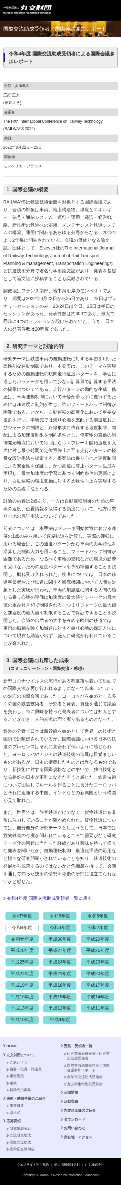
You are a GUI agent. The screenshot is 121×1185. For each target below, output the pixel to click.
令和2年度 (97, 927)
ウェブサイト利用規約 (33, 1164)
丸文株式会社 (94, 1164)
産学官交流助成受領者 (85, 1077)
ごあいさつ (18, 1062)
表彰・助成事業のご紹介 (25, 1098)
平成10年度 (22, 1019)
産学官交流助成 (22, 1149)
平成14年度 (97, 996)
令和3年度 (60, 927)
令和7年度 (22, 915)
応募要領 (13, 1121)
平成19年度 (22, 985)
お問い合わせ (74, 1128)
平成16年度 (22, 996)
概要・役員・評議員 (26, 1069)
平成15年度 (60, 996)
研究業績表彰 (20, 1128)
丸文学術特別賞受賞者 (85, 1084)
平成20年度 (97, 973)
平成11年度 (97, 1008)
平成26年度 (97, 950)
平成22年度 (22, 973)
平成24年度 (60, 961)
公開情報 (71, 1092)
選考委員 (17, 1076)
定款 (13, 1083)
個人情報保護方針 (67, 1164)
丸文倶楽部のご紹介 (80, 1110)
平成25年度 (22, 961)
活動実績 (71, 1101)
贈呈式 (15, 1112)
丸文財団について (20, 1055)
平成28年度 (22, 950)
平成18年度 (60, 985)
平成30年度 (60, 939)
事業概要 (17, 1105)
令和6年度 (60, 915)
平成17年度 (97, 985)
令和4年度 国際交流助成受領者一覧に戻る (49, 898)
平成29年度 (97, 939)
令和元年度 (22, 939)
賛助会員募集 (20, 1090)
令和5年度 (97, 915)
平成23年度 (97, 961)
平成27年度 (60, 950)
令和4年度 (22, 927)
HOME (11, 1046)
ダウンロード (74, 1119)
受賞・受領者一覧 (78, 1046)
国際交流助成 (20, 1142)
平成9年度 (60, 1019)
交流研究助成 (20, 1135)
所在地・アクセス (78, 1137)
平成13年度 (22, 1008)
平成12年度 (60, 1008)
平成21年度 (60, 973)
